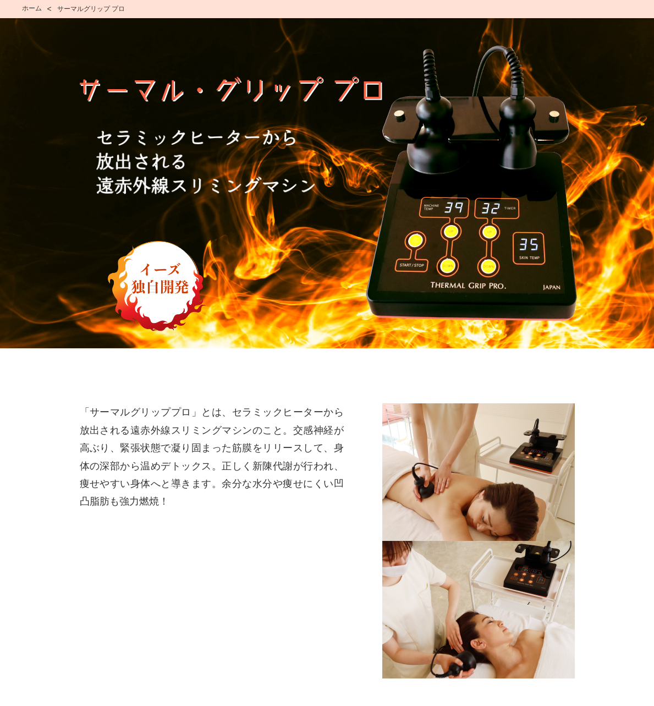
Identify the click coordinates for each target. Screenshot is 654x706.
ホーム (32, 8)
